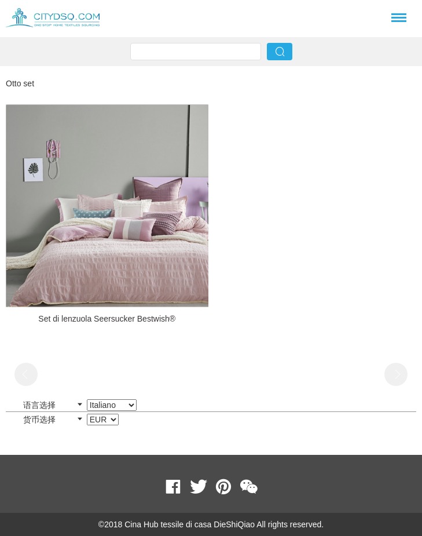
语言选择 (80, 405)
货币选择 (71, 419)
